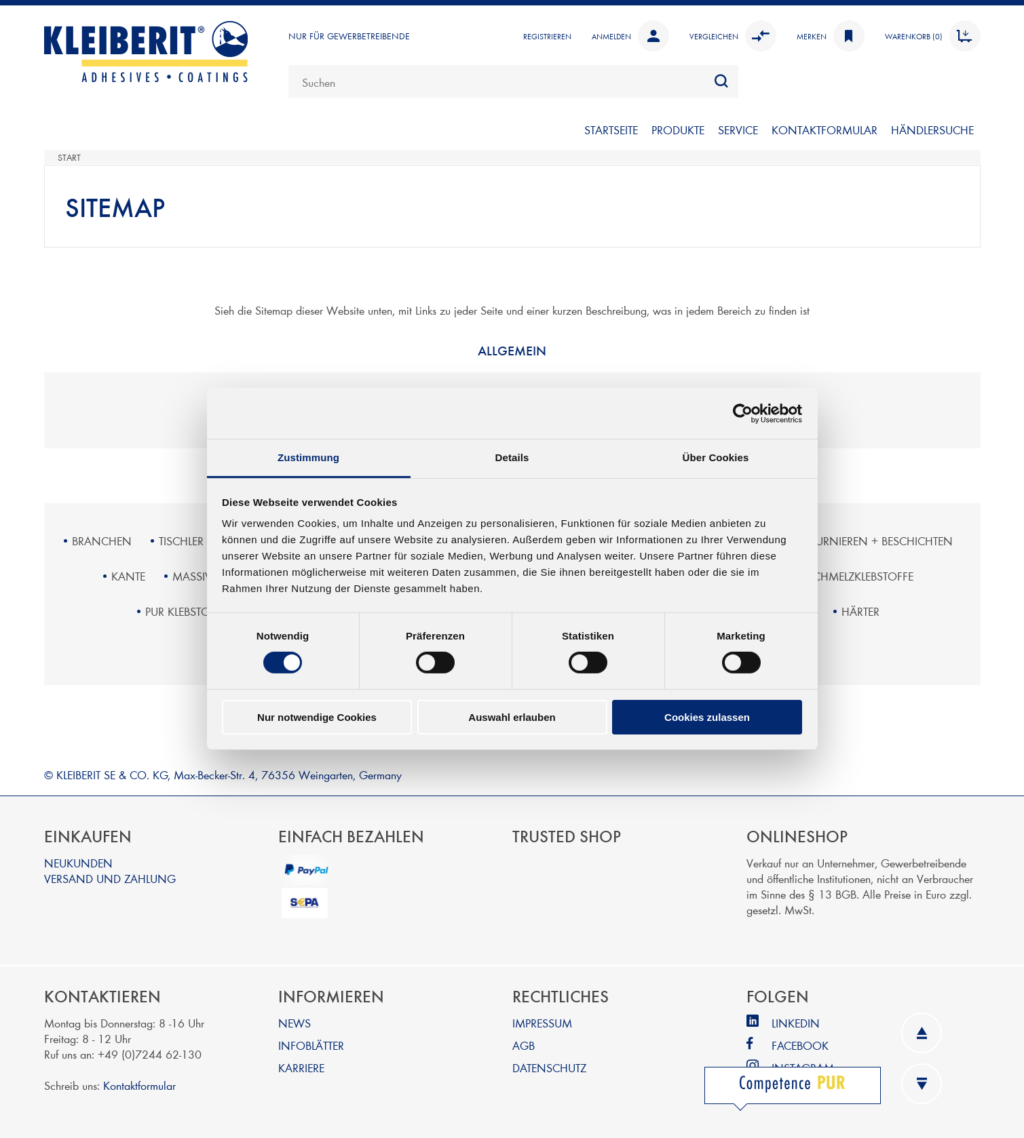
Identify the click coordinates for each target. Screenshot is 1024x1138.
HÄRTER (860, 611)
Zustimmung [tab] (308, 457)
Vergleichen (732, 36)
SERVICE (738, 129)
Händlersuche (932, 129)
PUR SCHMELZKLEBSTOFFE (848, 575)
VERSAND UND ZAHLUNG (110, 878)
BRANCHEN (102, 540)
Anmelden (630, 36)
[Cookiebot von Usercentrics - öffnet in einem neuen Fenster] (742, 413)
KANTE (128, 575)
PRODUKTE (677, 129)
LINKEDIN (796, 1022)
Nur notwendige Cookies (317, 717)
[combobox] (513, 81)
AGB (523, 1045)
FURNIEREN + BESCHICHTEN (881, 540)
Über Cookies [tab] (716, 457)
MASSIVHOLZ (206, 575)
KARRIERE (301, 1067)
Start (69, 157)
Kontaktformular (139, 1085)
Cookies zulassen (707, 717)
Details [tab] (512, 457)
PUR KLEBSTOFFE (186, 611)
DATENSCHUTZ (549, 1067)
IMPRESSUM (542, 1022)
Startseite (611, 129)
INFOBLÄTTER (311, 1045)
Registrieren (547, 36)
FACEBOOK (800, 1045)
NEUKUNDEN (78, 862)
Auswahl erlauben (511, 717)
